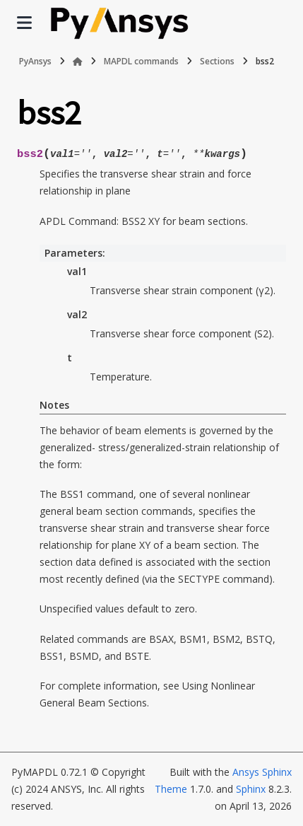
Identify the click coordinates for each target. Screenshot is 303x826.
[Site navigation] (24, 23)
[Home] (78, 61)
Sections (217, 61)
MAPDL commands (141, 61)
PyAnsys (35, 61)
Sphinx (251, 789)
